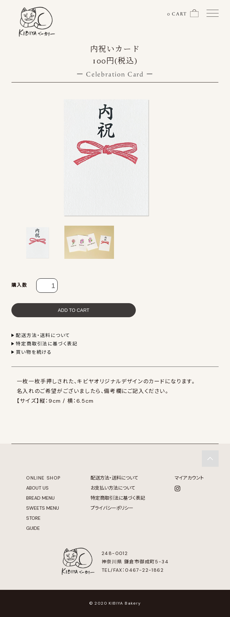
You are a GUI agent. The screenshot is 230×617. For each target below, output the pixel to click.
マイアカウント (189, 478)
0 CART (177, 14)
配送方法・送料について (43, 335)
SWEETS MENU (42, 508)
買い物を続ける (34, 352)
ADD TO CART (73, 310)
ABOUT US (37, 488)
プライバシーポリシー (112, 508)
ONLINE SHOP (43, 478)
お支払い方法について (113, 488)
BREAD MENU (40, 498)
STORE (33, 518)
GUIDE (33, 528)
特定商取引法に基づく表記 (47, 344)
